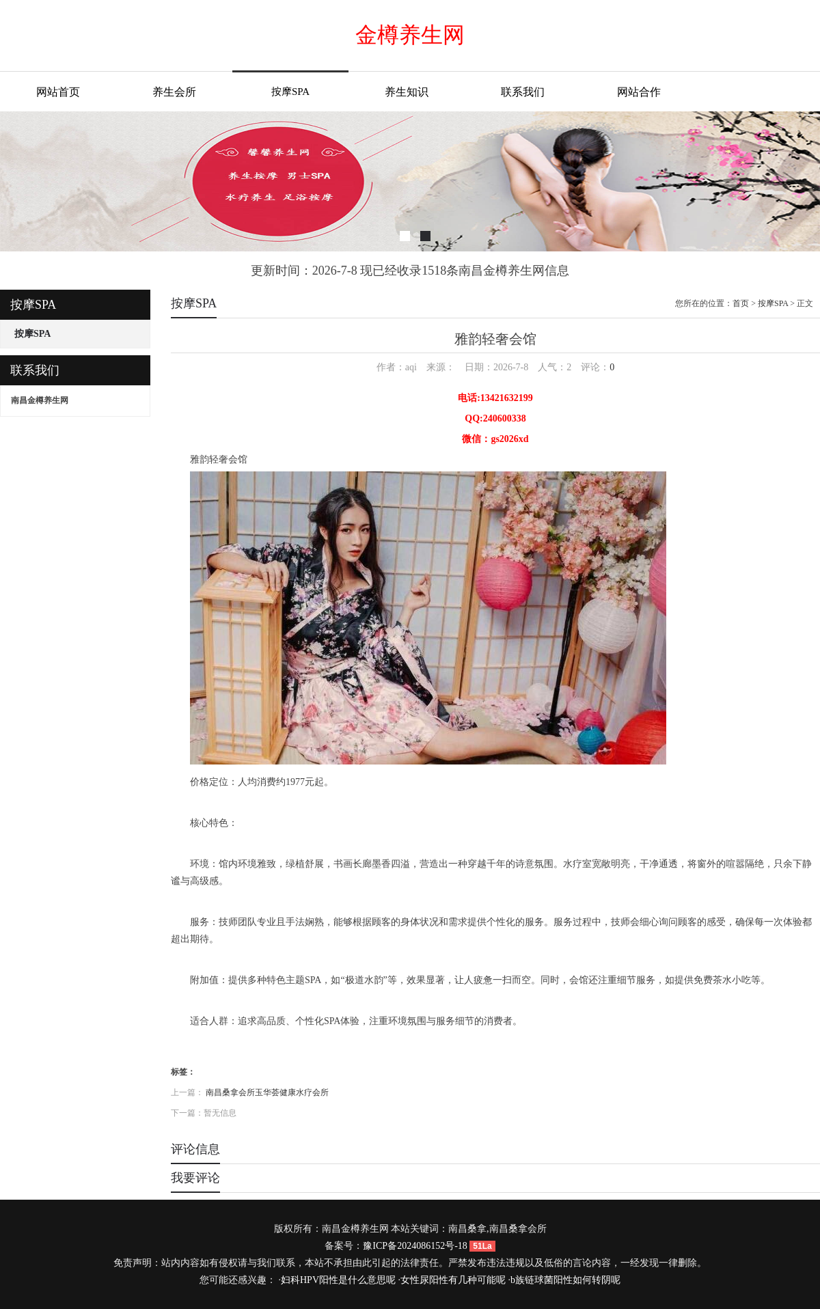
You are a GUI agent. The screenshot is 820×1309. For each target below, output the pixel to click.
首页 (741, 303)
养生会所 (174, 92)
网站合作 (639, 92)
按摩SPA (290, 91)
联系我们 (523, 92)
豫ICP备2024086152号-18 (415, 1246)
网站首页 (58, 92)
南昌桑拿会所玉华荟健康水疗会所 (267, 1092)
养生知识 (406, 92)
